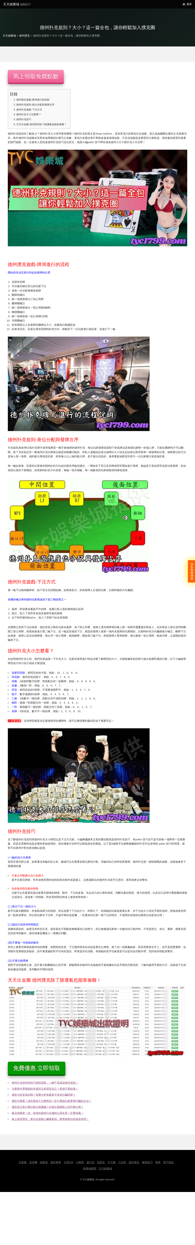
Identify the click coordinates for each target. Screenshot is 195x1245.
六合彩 (122, 1162)
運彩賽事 (55, 1162)
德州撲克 (24, 35)
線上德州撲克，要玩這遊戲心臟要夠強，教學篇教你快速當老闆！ (50, 1119)
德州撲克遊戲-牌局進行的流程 (32, 99)
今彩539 (68, 1162)
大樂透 (80, 1162)
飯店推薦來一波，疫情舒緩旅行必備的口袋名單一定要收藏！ (47, 1113)
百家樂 (23, 1162)
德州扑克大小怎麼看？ (28, 114)
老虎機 (33, 1162)
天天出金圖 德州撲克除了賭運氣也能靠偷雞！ (41, 124)
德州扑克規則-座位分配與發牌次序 (35, 104)
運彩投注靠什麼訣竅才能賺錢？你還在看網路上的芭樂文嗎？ (47, 1107)
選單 (189, 4)
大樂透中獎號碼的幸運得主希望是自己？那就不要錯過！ (45, 1088)
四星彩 (101, 1162)
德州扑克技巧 (23, 119)
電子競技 (168, 1162)
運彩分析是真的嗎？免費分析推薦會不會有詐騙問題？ (44, 1094)
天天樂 (112, 1162)
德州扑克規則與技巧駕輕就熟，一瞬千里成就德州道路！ (45, 1082)
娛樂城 (44, 1162)
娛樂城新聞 (89, 1168)
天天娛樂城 (17, 4)
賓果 (158, 1162)
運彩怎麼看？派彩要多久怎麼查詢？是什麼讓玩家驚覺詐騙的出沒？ (51, 1101)
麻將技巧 (147, 1162)
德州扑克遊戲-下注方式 (29, 109)
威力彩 (90, 1162)
